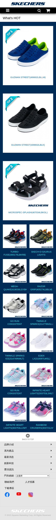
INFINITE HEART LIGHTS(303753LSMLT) (41, 392)
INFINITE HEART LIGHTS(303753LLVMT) (15, 426)
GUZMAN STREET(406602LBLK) (28, 145)
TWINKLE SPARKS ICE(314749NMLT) (14, 357)
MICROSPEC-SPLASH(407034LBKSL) (28, 212)
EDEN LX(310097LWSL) (41, 357)
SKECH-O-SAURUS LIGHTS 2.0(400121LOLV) (41, 253)
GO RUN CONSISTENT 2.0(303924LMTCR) (15, 392)
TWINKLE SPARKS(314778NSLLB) (41, 322)
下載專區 (9, 488)
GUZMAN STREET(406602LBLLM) (28, 77)
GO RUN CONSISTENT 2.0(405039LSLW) (15, 322)
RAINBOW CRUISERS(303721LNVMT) (41, 426)
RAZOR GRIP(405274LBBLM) (41, 288)
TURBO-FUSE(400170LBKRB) (15, 253)
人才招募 (30, 482)
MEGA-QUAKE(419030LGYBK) (15, 288)
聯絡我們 (9, 482)
